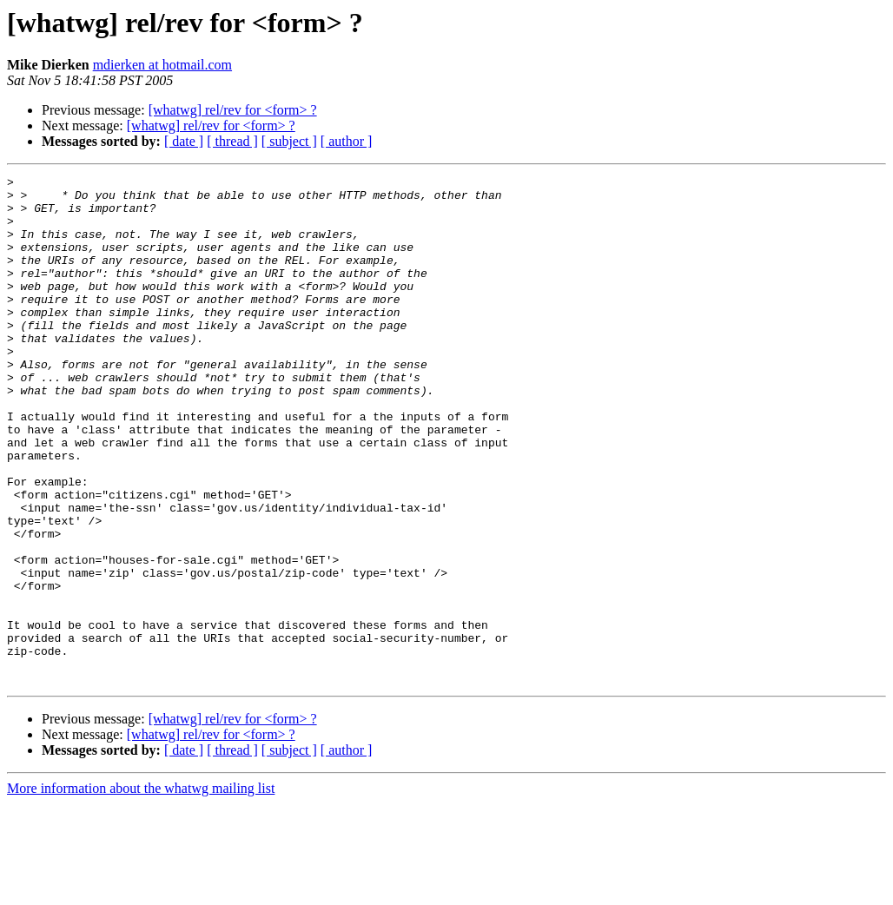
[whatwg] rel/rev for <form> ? (233, 109)
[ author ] (347, 141)
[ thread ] (232, 141)
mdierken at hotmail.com (162, 64)
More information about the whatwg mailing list (141, 889)
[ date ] (183, 141)
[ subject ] (289, 141)
